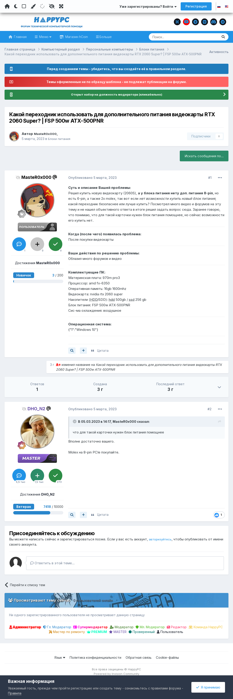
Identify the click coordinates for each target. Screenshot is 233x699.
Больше (105, 37)
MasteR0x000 (46, 134)
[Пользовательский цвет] (33, 6)
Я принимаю (208, 687)
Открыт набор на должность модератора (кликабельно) (116, 95)
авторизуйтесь (161, 539)
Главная (20, 37)
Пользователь (170, 632)
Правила (14, 693)
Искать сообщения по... (204, 156)
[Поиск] (175, 37)
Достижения (37, 263)
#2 (210, 409)
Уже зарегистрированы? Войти (148, 6)
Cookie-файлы (167, 658)
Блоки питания (60, 139)
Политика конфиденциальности (95, 658)
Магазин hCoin (76, 37)
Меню (44, 37)
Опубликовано (92, 178)
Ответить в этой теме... (52, 563)
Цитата (103, 351)
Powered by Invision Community (116, 674)
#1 (210, 178)
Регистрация (196, 6)
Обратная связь (139, 658)
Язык (59, 658)
